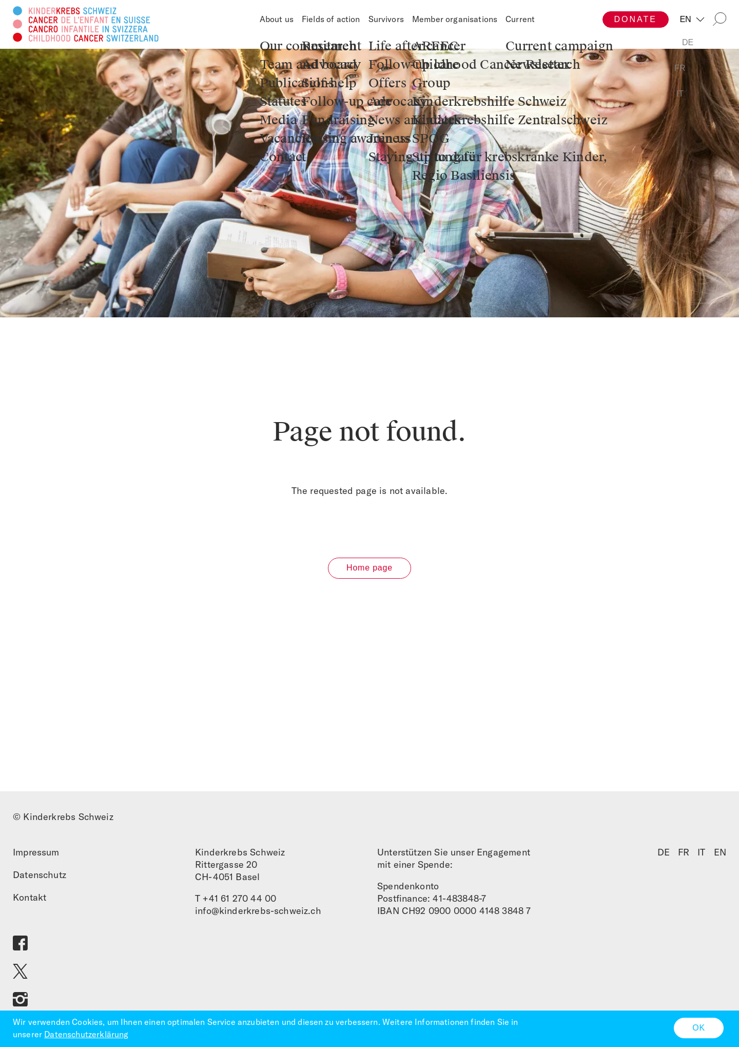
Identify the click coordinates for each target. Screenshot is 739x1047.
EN (687, 19)
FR (683, 856)
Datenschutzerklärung (86, 1034)
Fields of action (331, 19)
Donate (635, 19)
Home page (369, 571)
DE (663, 856)
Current (520, 19)
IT (701, 856)
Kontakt (29, 901)
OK (698, 1027)
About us (277, 19)
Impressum (36, 856)
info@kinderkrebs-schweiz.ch (258, 914)
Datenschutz (39, 878)
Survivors (386, 19)
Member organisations (454, 19)
